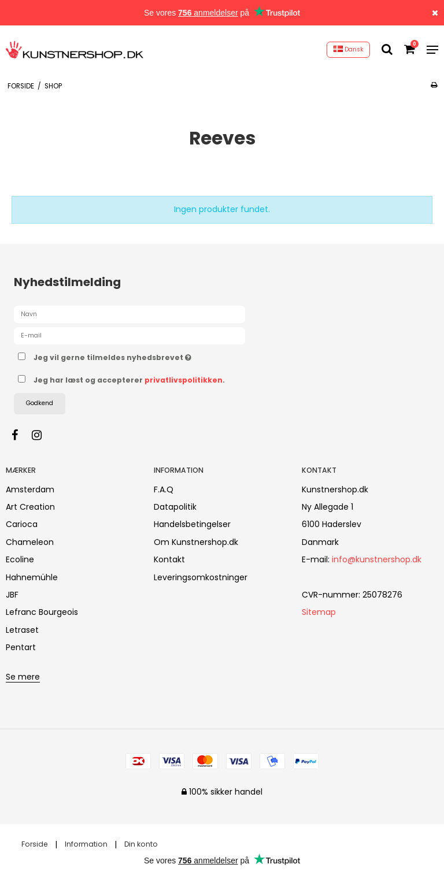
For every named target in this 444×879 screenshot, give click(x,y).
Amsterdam (30, 489)
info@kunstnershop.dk (376, 559)
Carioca (22, 524)
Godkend (39, 403)
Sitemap (319, 612)
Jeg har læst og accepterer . (129, 380)
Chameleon (30, 542)
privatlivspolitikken (184, 380)
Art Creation (30, 507)
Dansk (349, 49)
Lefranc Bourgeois (42, 612)
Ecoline (20, 559)
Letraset (22, 630)
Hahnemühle (32, 577)
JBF (12, 594)
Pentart (21, 647)
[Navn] (129, 314)
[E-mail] (129, 335)
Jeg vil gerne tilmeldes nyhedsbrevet (141, 355)
